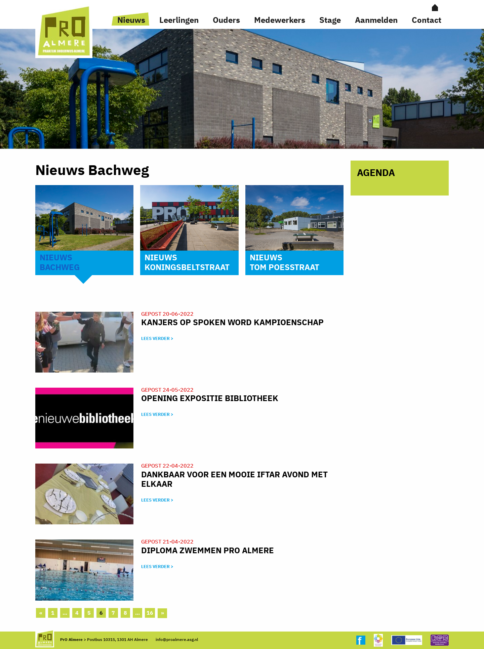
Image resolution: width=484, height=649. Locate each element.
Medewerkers (279, 19)
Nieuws (131, 19)
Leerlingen (179, 19)
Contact (426, 19)
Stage (330, 19)
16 (150, 612)
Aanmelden (376, 19)
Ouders (226, 19)
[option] (242, 89)
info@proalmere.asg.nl (177, 639)
